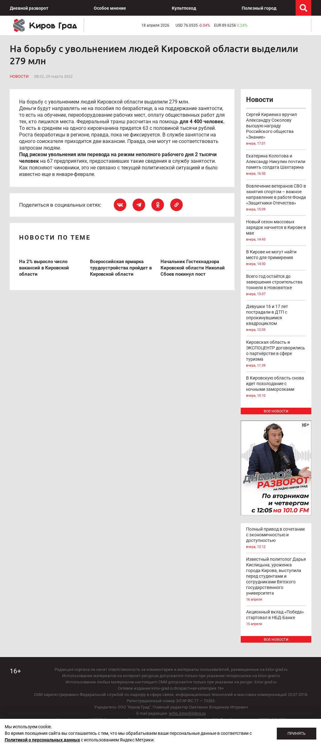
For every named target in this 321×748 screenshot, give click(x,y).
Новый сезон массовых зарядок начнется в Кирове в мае (276, 230)
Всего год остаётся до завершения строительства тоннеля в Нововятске (276, 285)
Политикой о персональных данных (42, 739)
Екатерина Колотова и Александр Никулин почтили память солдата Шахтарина (276, 165)
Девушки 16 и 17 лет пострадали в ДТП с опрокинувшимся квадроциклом (276, 318)
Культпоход (184, 8)
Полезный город (259, 8)
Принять (296, 733)
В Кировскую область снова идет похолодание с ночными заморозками (276, 387)
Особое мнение (110, 8)
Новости (19, 76)
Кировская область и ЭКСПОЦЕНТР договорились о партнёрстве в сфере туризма (276, 354)
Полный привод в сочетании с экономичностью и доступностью (276, 538)
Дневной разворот (29, 8)
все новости (276, 410)
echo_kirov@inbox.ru (187, 713)
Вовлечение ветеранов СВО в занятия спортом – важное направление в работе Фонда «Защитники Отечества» (276, 197)
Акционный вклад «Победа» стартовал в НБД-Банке (276, 618)
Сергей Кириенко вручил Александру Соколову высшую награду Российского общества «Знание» (276, 129)
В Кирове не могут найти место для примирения (276, 258)
